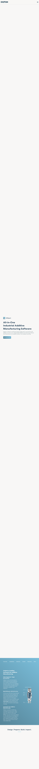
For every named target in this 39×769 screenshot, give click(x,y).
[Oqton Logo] (4, 2)
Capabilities (11, 661)
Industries (18, 661)
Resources (30, 661)
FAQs (35, 661)
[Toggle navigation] (37, 2)
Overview (5, 661)
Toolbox (23, 661)
